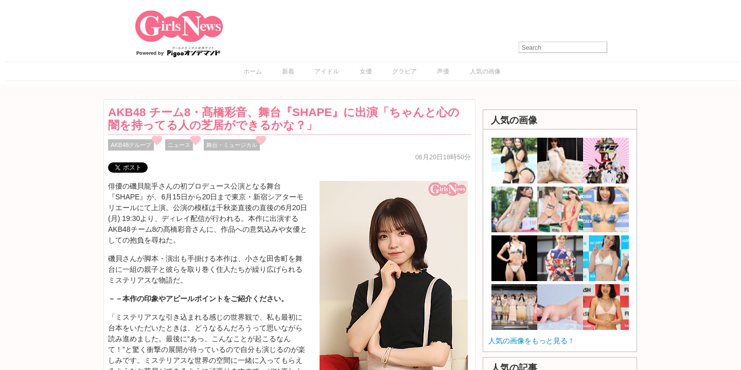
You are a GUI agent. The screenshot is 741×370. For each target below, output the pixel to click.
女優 (366, 71)
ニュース (179, 145)
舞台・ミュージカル (231, 145)
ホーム (252, 71)
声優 (443, 71)
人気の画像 (485, 71)
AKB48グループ (131, 145)
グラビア (404, 71)
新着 (288, 71)
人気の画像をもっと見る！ (531, 341)
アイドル (326, 71)
